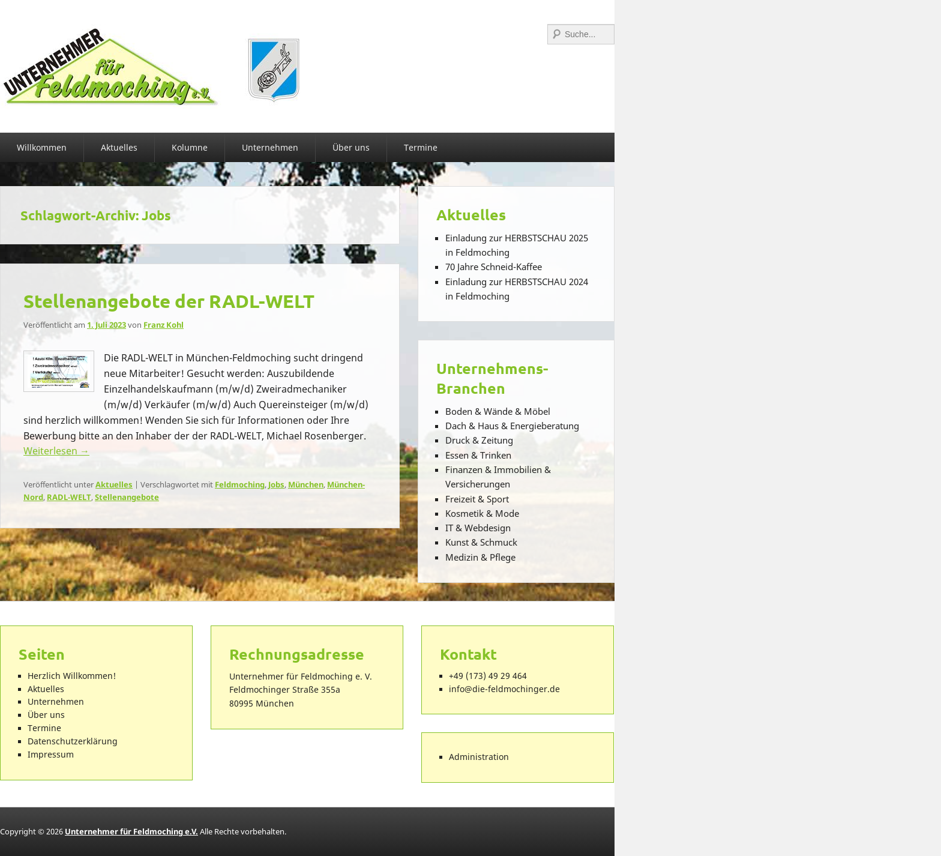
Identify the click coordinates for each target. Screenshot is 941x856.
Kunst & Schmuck (481, 542)
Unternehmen (270, 147)
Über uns (351, 147)
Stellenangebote (127, 497)
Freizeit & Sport (477, 499)
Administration (479, 757)
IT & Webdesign (478, 528)
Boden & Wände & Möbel (497, 411)
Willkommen (42, 147)
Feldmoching (240, 484)
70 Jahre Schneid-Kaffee (493, 267)
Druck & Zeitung (479, 440)
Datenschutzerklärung (73, 741)
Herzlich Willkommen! (72, 676)
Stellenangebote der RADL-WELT (168, 300)
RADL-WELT (69, 497)
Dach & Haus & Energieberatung (512, 426)
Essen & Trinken (478, 455)
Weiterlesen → (56, 450)
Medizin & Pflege (480, 557)
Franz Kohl (163, 324)
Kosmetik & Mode (482, 513)
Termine (420, 147)
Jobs (276, 484)
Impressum (51, 754)
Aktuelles (119, 147)
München (305, 484)
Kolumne (190, 147)
